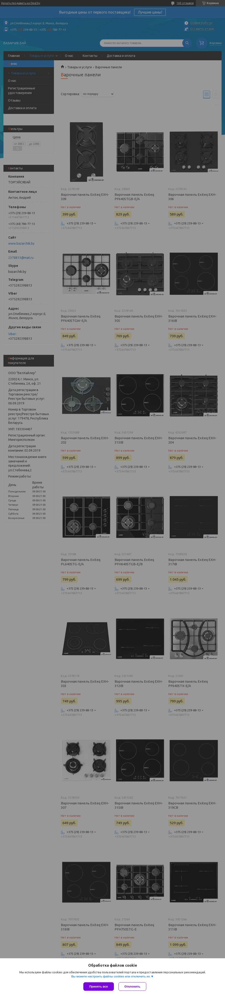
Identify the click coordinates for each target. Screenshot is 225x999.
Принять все (98, 986)
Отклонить (132, 986)
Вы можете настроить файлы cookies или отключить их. (111, 976)
